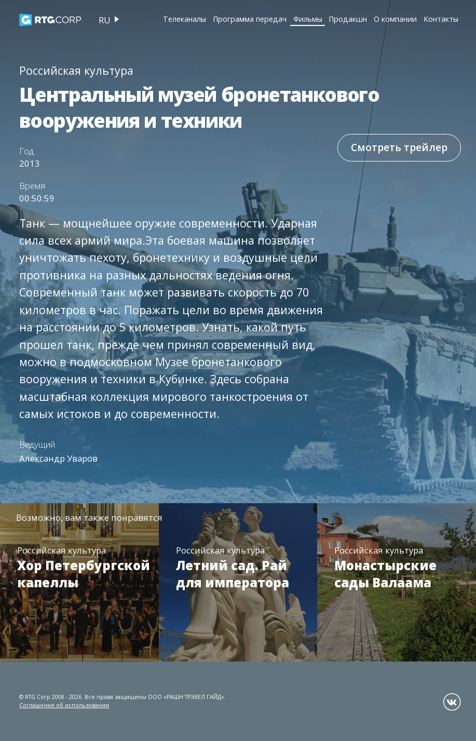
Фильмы (307, 19)
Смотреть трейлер (399, 147)
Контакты (441, 19)
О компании (395, 19)
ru (105, 20)
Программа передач (250, 19)
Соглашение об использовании (64, 705)
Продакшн (348, 19)
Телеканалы (184, 19)
